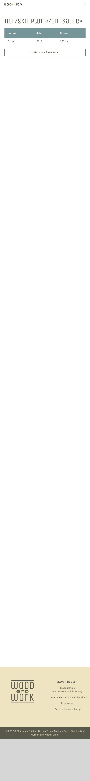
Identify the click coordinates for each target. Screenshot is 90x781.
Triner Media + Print (57, 731)
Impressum (67, 703)
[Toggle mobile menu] (85, 4)
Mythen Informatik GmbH (45, 734)
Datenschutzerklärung (67, 709)
